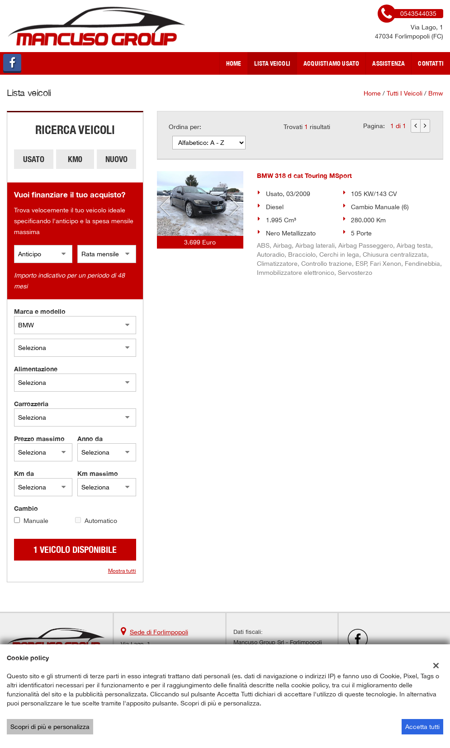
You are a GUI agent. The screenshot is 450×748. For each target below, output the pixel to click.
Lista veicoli (272, 63)
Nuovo (116, 159)
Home (234, 63)
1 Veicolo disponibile (75, 549)
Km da (24, 473)
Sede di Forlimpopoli (159, 632)
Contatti (431, 63)
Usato (33, 159)
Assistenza (388, 63)
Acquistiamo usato (331, 63)
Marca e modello (40, 311)
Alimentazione (35, 369)
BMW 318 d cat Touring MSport (304, 175)
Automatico (101, 520)
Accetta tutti (422, 726)
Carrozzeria (31, 404)
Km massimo (97, 473)
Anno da (90, 438)
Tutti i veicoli (404, 93)
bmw (435, 93)
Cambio (26, 508)
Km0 (75, 159)
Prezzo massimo (39, 438)
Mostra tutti (122, 571)
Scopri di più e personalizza (50, 726)
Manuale (36, 520)
